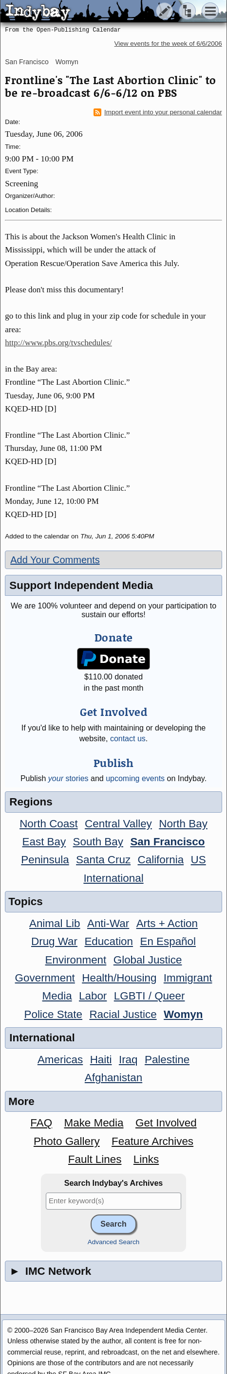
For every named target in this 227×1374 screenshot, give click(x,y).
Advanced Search (114, 1242)
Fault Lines (95, 1159)
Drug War (54, 941)
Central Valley (118, 824)
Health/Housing (119, 978)
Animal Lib (54, 923)
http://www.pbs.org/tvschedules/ (58, 342)
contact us (128, 738)
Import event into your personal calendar (158, 112)
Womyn (67, 62)
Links (146, 1159)
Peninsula (45, 860)
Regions (30, 802)
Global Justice (148, 960)
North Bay (183, 824)
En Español (168, 941)
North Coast (48, 824)
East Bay (44, 842)
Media (57, 996)
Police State (53, 1014)
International (113, 878)
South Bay (98, 842)
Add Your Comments (54, 559)
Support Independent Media (81, 585)
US (198, 860)
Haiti (101, 1059)
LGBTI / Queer (149, 996)
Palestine (167, 1059)
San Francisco (26, 62)
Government (45, 978)
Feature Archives (152, 1141)
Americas (60, 1059)
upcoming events (135, 778)
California (161, 860)
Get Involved (166, 1123)
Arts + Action (167, 923)
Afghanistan (113, 1077)
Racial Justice (122, 1014)
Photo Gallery (67, 1141)
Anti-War (108, 923)
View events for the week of (168, 43)
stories (68, 778)
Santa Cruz (103, 860)
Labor (93, 996)
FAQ (41, 1123)
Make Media (94, 1123)
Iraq (128, 1059)
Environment (76, 960)
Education (108, 941)
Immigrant (188, 978)
